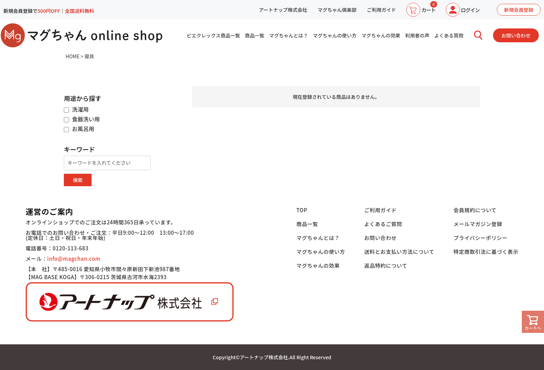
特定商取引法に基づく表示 (485, 251)
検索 (78, 180)
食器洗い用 (82, 119)
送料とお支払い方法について (399, 251)
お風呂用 (79, 129)
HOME (72, 56)
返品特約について (385, 265)
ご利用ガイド (381, 9)
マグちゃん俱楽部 (336, 9)
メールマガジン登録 (477, 223)
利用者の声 (417, 35)
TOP (301, 210)
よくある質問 (449, 35)
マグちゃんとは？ (288, 35)
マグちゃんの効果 (381, 35)
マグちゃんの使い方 (335, 35)
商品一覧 (254, 35)
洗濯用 (76, 109)
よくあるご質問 (383, 223)
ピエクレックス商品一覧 (213, 35)
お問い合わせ (515, 35)
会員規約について (474, 210)
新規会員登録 (518, 9)
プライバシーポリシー (480, 237)
